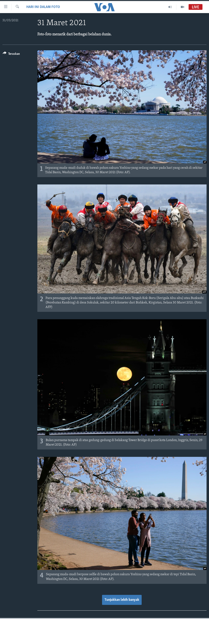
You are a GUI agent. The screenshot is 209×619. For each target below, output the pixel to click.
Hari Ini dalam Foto (43, 7)
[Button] (11, 54)
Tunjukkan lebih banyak (121, 600)
